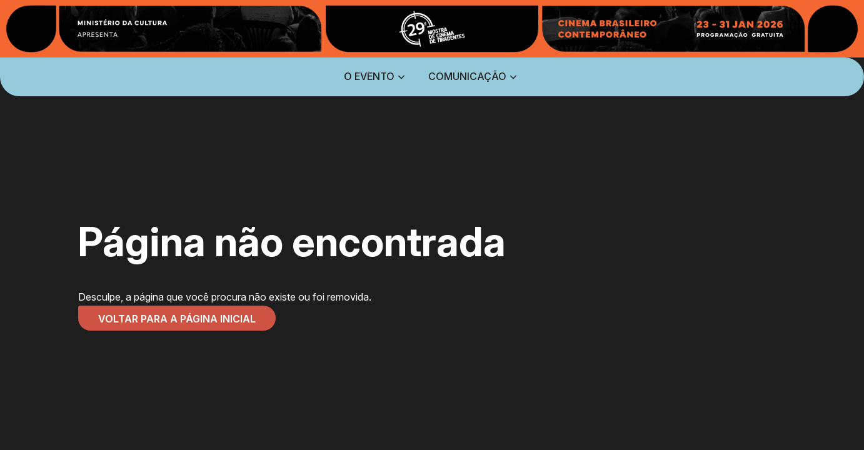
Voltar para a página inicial (177, 318)
